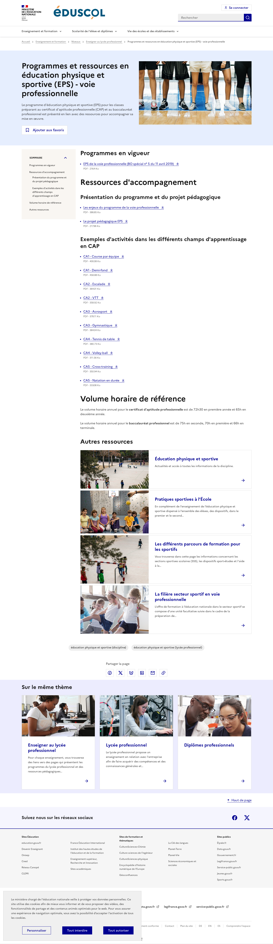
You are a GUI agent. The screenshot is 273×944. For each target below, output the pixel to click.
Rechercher (248, 17)
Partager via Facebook (110, 673)
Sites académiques (81, 869)
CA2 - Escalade (94, 284)
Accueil (26, 41)
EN (210, 926)
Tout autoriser (118, 930)
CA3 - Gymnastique (98, 325)
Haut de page (241, 800)
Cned (25, 861)
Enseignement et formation (39, 31)
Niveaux (76, 41)
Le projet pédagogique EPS (103, 221)
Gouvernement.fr (226, 855)
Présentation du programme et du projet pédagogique (49, 179)
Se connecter (238, 7)
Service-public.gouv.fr (229, 867)
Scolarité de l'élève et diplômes (92, 31)
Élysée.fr (221, 843)
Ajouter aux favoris (48, 130)
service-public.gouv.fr (210, 907)
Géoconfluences (128, 875)
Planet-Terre (175, 849)
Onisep (25, 855)
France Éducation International (88, 843)
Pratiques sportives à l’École (183, 499)
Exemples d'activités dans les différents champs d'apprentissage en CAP (48, 192)
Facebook (234, 817)
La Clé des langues (178, 843)
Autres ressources (39, 209)
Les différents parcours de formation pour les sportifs (197, 547)
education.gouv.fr (31, 843)
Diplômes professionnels (209, 745)
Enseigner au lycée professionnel (104, 41)
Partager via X (120, 673)
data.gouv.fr (147, 907)
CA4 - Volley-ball (95, 353)
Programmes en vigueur (42, 165)
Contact (170, 926)
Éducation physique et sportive (186, 459)
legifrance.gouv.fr (176, 907)
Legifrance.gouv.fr (227, 861)
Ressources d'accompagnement (47, 172)
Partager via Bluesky (131, 673)
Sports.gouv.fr (225, 879)
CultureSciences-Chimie (132, 847)
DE (201, 926)
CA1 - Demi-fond (95, 270)
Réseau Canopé (30, 867)
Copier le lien (163, 673)
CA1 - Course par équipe (101, 256)
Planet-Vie (173, 855)
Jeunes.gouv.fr (224, 873)
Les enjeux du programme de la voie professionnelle (121, 207)
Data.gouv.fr (224, 849)
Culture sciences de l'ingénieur (136, 853)
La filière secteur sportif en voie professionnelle (187, 597)
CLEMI (25, 873)
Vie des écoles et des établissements (151, 31)
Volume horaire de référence (45, 203)
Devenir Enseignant (32, 849)
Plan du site (186, 926)
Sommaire (36, 158)
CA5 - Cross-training (98, 366)
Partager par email (153, 673)
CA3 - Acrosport (95, 311)
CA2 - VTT (92, 297)
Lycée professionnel (126, 745)
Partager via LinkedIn (142, 673)
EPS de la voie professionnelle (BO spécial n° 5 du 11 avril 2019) (129, 163)
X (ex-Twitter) (247, 817)
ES (219, 926)
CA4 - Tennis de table (99, 339)
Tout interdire (77, 930)
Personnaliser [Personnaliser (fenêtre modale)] (36, 930)
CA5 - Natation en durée (101, 380)
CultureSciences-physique (133, 859)
